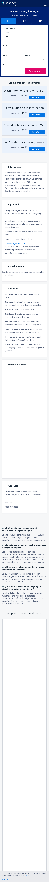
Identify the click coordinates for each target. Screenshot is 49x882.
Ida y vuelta (10, 28)
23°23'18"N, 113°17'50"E (15, 244)
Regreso (28, 55)
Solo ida (8, 32)
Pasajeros (6, 65)
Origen (5, 36)
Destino (5, 46)
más (27, 876)
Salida (5, 55)
